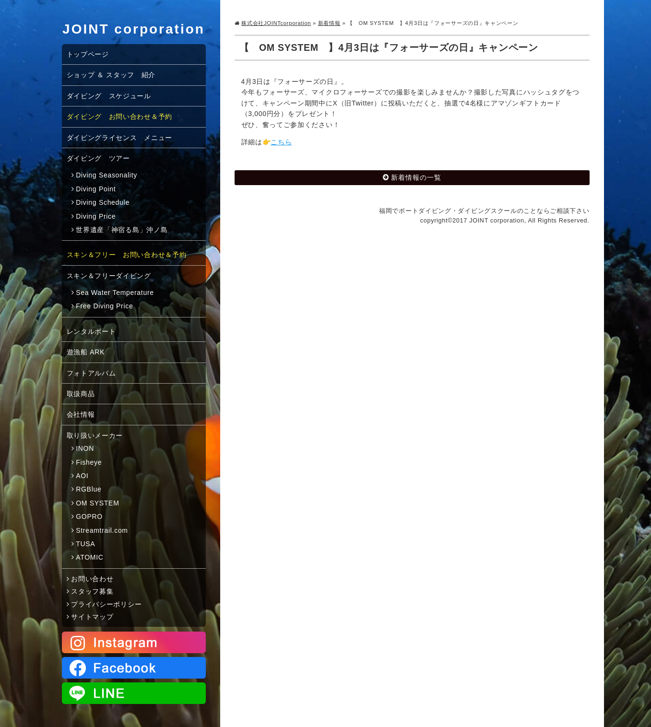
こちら (281, 142)
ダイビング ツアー (98, 158)
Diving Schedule (103, 202)
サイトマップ (92, 617)
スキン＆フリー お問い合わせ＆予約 (127, 254)
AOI (82, 476)
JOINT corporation (133, 29)
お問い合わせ (92, 579)
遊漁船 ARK (86, 352)
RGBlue (88, 489)
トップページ (88, 54)
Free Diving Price (104, 306)
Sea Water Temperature (115, 292)
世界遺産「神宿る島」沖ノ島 (121, 230)
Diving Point (96, 189)
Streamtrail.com (102, 530)
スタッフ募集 (92, 591)
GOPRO (89, 516)
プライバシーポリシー (106, 604)
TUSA (85, 544)
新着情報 (329, 23)
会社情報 (81, 414)
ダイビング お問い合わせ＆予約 (120, 116)
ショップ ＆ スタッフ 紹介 (111, 75)
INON (85, 448)
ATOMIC (89, 557)
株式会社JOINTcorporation (276, 23)
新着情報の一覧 (416, 177)
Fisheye (89, 462)
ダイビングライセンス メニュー (120, 137)
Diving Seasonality (106, 175)
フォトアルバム (91, 373)
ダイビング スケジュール (109, 96)
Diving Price (96, 216)
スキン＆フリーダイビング (109, 276)
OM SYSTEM (97, 503)
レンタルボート (91, 331)
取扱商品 (81, 394)
